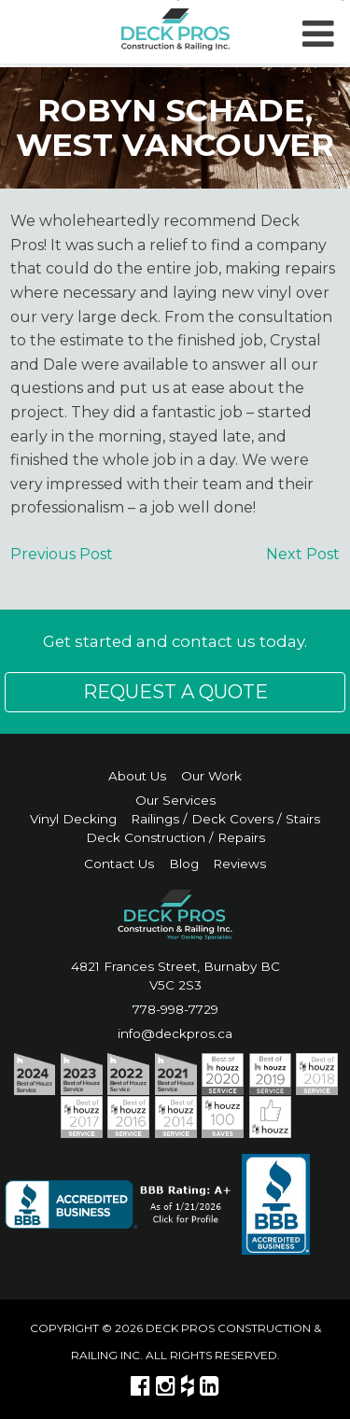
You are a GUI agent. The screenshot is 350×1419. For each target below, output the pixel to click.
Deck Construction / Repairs (175, 837)
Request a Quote (175, 691)
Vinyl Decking (73, 818)
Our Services (175, 800)
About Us (137, 775)
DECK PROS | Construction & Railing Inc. (175, 29)
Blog (184, 863)
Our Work (211, 775)
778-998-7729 (175, 1009)
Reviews (239, 863)
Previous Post (61, 554)
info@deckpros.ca (175, 1033)
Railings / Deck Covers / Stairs (225, 818)
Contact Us (119, 863)
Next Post (303, 554)
